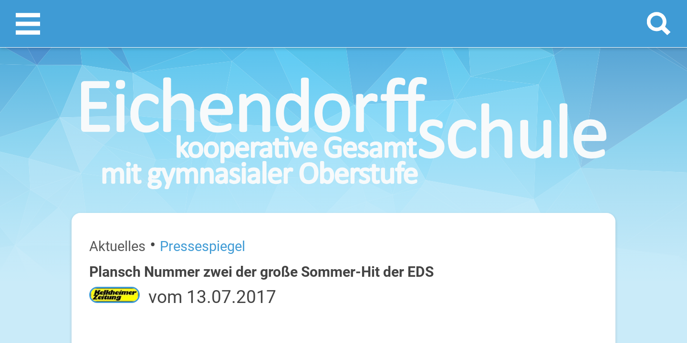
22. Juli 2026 (616, 246)
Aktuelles (68, 127)
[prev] (571, 163)
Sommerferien (575, 200)
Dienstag (526, 215)
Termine (573, 124)
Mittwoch (526, 246)
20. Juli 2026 (616, 185)
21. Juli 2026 (616, 215)
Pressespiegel (109, 127)
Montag (524, 185)
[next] (580, 163)
